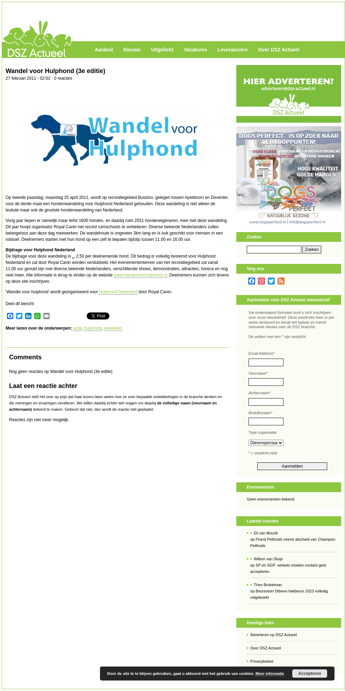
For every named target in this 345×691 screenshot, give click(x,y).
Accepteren (309, 673)
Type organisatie (263, 432)
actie (77, 328)
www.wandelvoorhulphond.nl (140, 275)
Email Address (262, 353)
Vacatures (195, 49)
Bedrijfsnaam (260, 413)
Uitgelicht (162, 49)
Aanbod (104, 49)
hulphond (92, 328)
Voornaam (258, 373)
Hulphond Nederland (118, 291)
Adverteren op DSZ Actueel (273, 635)
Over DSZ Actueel (278, 49)
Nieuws (132, 49)
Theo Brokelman (268, 585)
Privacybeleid (261, 661)
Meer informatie (270, 673)
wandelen (113, 328)
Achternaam (260, 393)
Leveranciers (232, 49)
